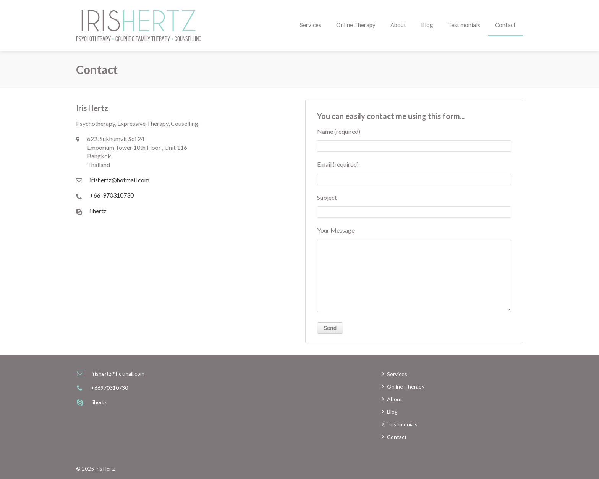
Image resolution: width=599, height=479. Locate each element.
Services (310, 24)
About (398, 24)
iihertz (98, 210)
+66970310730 (109, 387)
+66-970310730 (112, 195)
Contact (505, 24)
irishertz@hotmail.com (119, 179)
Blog (427, 24)
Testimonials (464, 24)
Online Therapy (356, 24)
